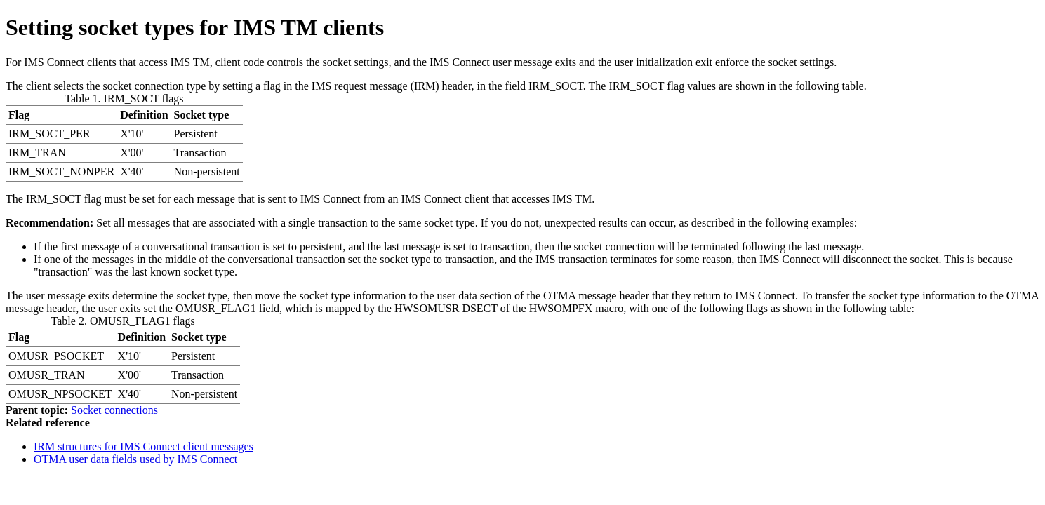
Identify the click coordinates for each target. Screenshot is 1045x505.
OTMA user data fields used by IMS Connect (135, 459)
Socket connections (114, 410)
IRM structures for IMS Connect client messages (143, 446)
